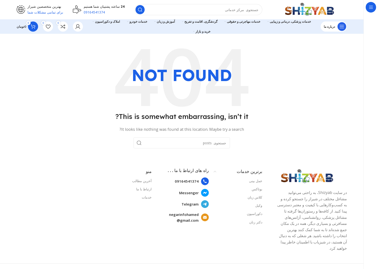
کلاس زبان (255, 197)
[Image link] (307, 176)
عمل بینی (255, 181)
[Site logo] (309, 9)
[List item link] (182, 181)
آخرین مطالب (142, 181)
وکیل (258, 205)
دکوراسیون (254, 213)
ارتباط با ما (144, 189)
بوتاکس (257, 189)
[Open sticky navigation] (333, 26)
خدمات (147, 197)
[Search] (198, 9)
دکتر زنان (255, 222)
